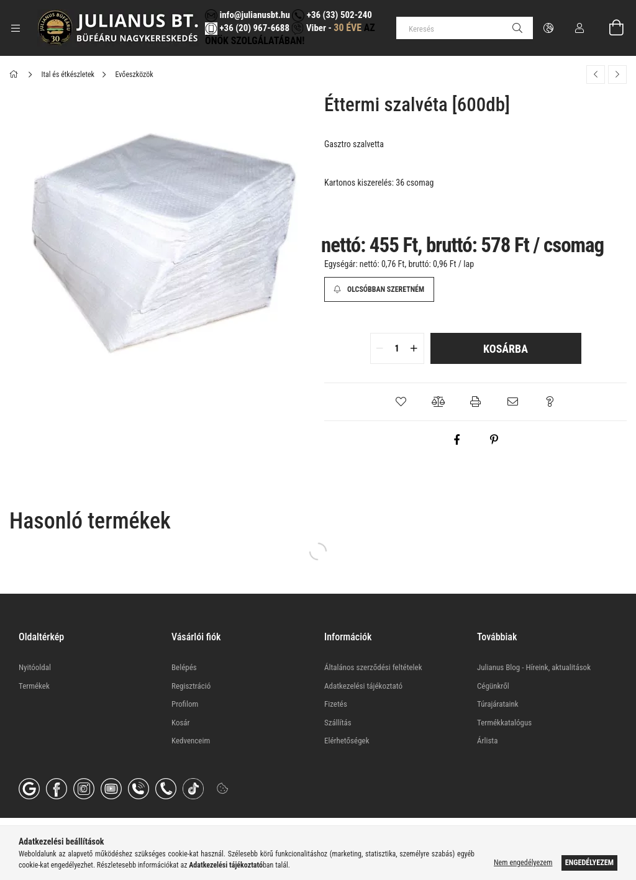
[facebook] (457, 439)
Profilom (184, 704)
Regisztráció (191, 686)
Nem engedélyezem (523, 862)
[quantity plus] (414, 348)
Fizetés (335, 704)
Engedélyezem (589, 862)
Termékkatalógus (504, 722)
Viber (308, 28)
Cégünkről (493, 686)
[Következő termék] (617, 74)
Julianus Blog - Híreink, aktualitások (534, 667)
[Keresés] (464, 28)
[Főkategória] (15, 74)
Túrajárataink (498, 704)
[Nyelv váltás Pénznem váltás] (548, 28)
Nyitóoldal (35, 667)
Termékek (34, 686)
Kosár (180, 722)
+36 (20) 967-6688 (253, 28)
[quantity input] (397, 348)
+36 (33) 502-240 (331, 14)
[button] (401, 401)
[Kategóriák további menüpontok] (15, 28)
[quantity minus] (380, 348)
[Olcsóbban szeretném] (379, 289)
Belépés (184, 667)
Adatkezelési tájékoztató (363, 686)
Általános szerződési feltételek (373, 667)
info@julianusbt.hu (247, 14)
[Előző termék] (595, 74)
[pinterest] (494, 439)
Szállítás (338, 722)
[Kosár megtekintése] (609, 28)
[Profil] (579, 28)
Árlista (487, 740)
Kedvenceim (190, 740)
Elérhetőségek (347, 740)
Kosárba (505, 348)
